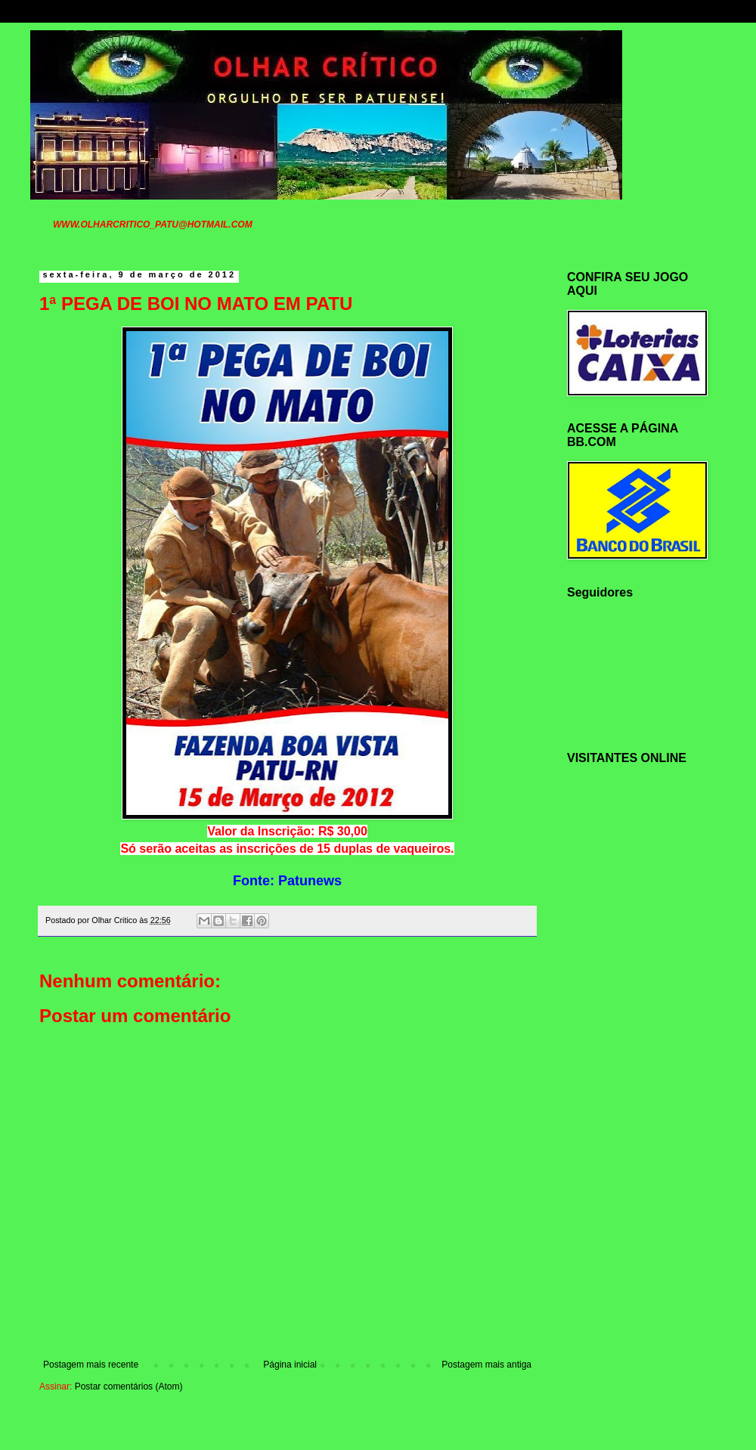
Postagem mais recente (90, 1364)
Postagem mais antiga (486, 1364)
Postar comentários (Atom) (129, 1386)
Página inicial (290, 1364)
